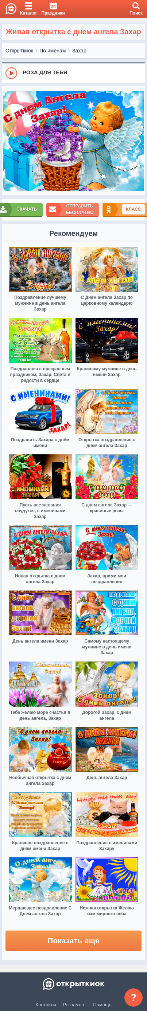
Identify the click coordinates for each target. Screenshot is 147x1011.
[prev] (9, 141)
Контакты (46, 1004)
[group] (73, 73)
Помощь (102, 1004)
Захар (79, 51)
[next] (137, 141)
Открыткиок (19, 51)
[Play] (11, 73)
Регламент (74, 1004)
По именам (52, 51)
